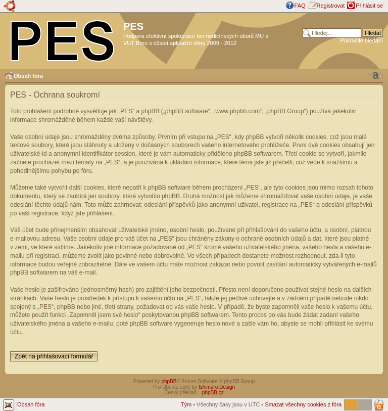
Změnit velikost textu (375, 75)
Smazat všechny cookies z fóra (303, 404)
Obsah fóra (28, 76)
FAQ (300, 6)
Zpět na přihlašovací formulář (54, 356)
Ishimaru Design (217, 387)
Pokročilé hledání (362, 40)
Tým (186, 404)
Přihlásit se (369, 6)
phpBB (168, 381)
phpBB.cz (213, 392)
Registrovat (331, 6)
